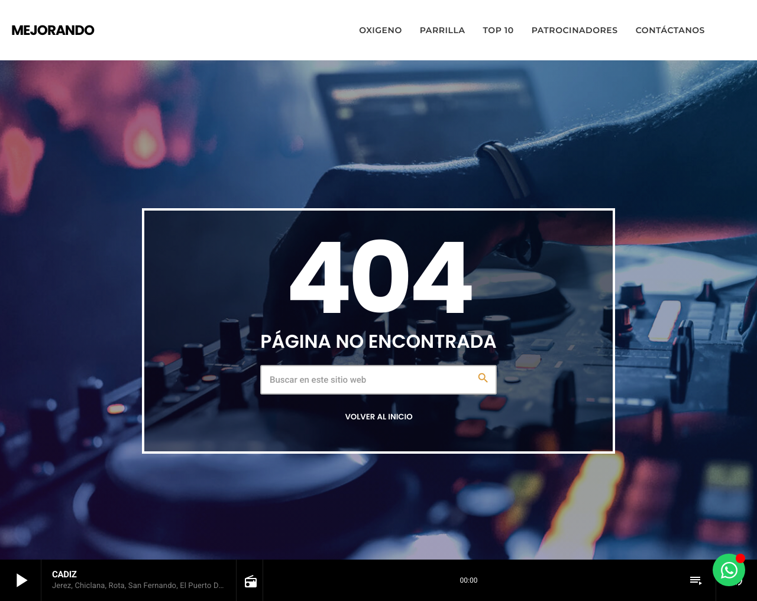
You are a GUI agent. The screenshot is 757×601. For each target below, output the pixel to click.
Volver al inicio (378, 416)
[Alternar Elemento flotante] (729, 570)
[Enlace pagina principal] (52, 30)
